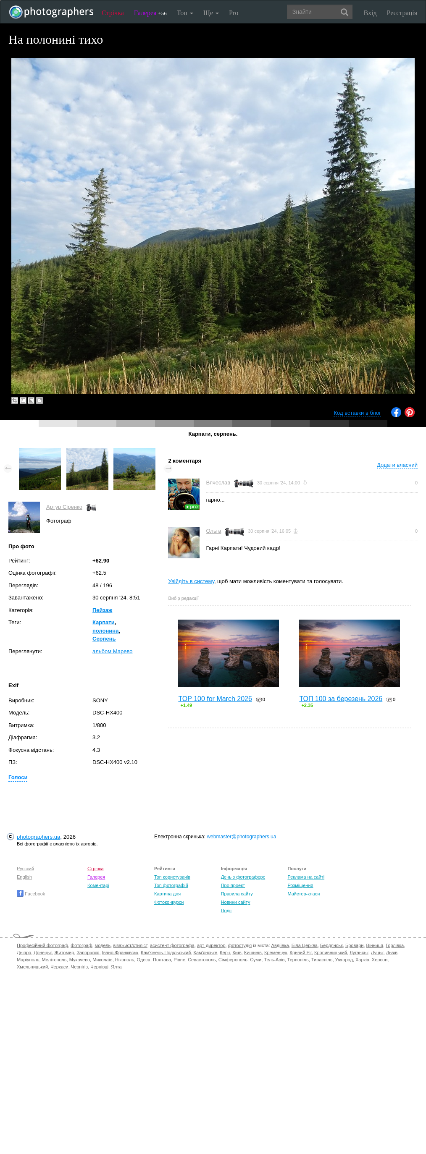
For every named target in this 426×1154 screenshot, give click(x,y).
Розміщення (300, 885)
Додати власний (397, 465)
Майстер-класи (303, 893)
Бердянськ (331, 945)
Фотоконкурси (169, 902)
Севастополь (202, 959)
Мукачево (79, 959)
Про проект (233, 885)
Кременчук (275, 952)
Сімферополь (232, 959)
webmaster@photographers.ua (241, 837)
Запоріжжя (87, 952)
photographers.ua (38, 837)
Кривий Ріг (301, 952)
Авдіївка (280, 945)
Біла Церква (305, 945)
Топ (185, 12)
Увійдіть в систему (191, 581)
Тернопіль (298, 959)
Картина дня (167, 893)
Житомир (64, 952)
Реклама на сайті (305, 876)
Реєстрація (402, 12)
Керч (225, 952)
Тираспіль (322, 959)
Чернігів (79, 966)
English (24, 876)
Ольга (213, 531)
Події (226, 910)
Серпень (104, 639)
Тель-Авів (274, 959)
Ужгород (344, 959)
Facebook (31, 893)
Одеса (143, 959)
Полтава (162, 959)
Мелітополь (54, 959)
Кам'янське (206, 952)
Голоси (17, 777)
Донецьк (43, 952)
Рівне (179, 959)
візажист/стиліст (130, 945)
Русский (25, 868)
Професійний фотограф (42, 945)
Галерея (150, 12)
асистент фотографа (172, 945)
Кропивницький (330, 952)
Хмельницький (32, 966)
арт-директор (211, 945)
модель (103, 945)
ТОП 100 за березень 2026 (340, 698)
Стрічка (113, 12)
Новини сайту (235, 902)
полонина (105, 631)
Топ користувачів (172, 876)
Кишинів (253, 952)
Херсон (379, 959)
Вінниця (374, 945)
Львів (391, 952)
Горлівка (395, 945)
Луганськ (359, 952)
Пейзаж (102, 610)
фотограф (81, 945)
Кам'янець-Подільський (166, 952)
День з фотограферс (243, 876)
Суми (255, 959)
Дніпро (24, 952)
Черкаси (59, 966)
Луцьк (377, 952)
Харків (362, 959)
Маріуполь (28, 959)
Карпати (103, 622)
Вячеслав (218, 482)
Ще (211, 12)
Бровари (354, 945)
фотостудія (240, 945)
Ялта (116, 966)
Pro (233, 12)
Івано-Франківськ (120, 952)
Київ (236, 952)
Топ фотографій (171, 885)
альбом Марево (112, 651)
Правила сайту (237, 893)
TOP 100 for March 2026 (215, 698)
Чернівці (99, 966)
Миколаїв (102, 959)
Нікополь (124, 959)
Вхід (370, 12)
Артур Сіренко (64, 507)
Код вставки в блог (357, 413)
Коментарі (98, 885)
